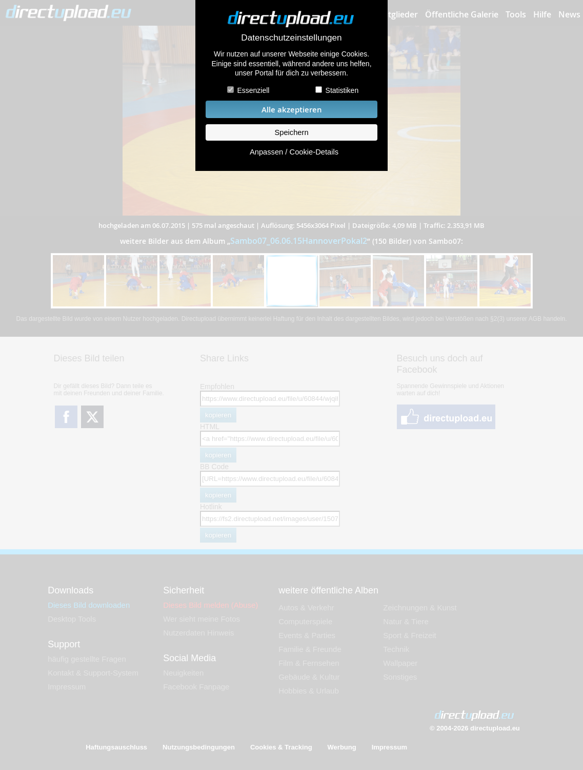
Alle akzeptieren (292, 109)
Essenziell (253, 90)
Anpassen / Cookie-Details (294, 152)
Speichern (291, 132)
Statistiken (342, 90)
